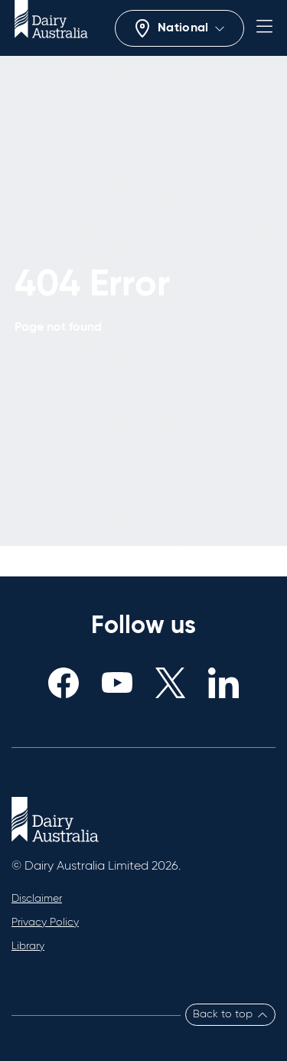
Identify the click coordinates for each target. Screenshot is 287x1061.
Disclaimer (36, 898)
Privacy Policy (45, 922)
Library (27, 946)
